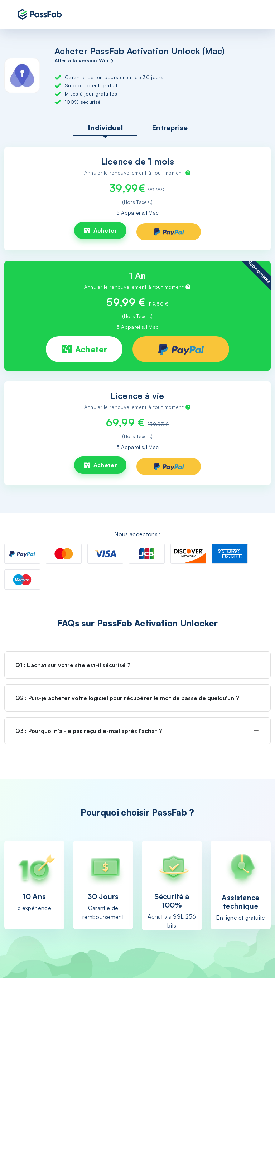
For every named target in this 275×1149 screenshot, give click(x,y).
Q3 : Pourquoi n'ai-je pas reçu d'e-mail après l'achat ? (88, 730)
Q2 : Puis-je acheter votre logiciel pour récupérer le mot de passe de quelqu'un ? (127, 697)
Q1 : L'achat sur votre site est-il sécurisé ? (72, 665)
